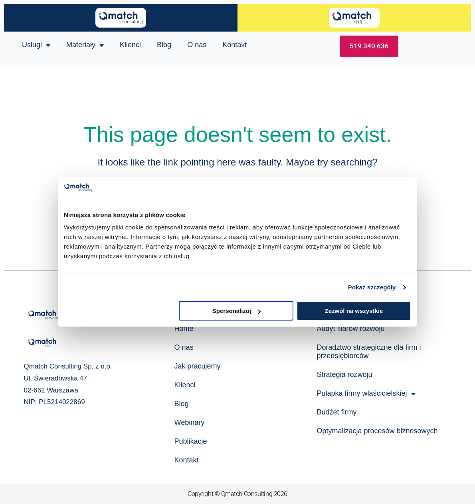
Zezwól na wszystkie (354, 310)
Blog (164, 45)
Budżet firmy (336, 412)
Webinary (189, 422)
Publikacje (190, 441)
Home (183, 329)
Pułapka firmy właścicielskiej (366, 393)
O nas (196, 45)
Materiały (85, 45)
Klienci (130, 45)
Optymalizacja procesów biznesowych (377, 431)
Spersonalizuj (236, 310)
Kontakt (234, 45)
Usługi (36, 45)
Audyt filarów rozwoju (350, 329)
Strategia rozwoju (344, 374)
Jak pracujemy (197, 366)
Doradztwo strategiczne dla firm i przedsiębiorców (369, 351)
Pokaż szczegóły (372, 287)
